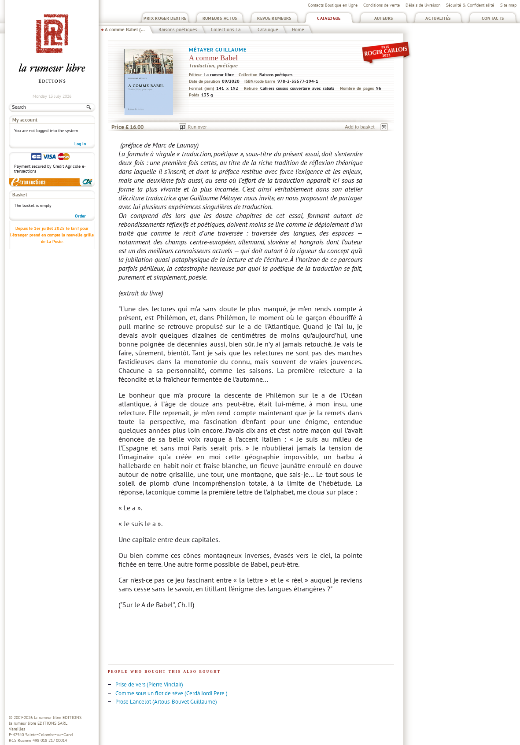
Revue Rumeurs (274, 18)
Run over (197, 127)
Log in (80, 144)
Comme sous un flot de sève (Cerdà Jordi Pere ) (171, 693)
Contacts (493, 18)
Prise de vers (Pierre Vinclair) (149, 684)
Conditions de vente (381, 5)
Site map (508, 5)
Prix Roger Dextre (165, 18)
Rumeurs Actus (220, 18)
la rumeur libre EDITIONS (57, 717)
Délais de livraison (423, 5)
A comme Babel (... (125, 29)
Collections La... (227, 29)
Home (298, 29)
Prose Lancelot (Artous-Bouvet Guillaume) (166, 701)
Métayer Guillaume (218, 49)
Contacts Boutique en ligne (333, 5)
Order (80, 216)
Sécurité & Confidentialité (470, 5)
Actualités (438, 18)
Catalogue (328, 18)
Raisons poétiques (178, 29)
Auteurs (383, 18)
